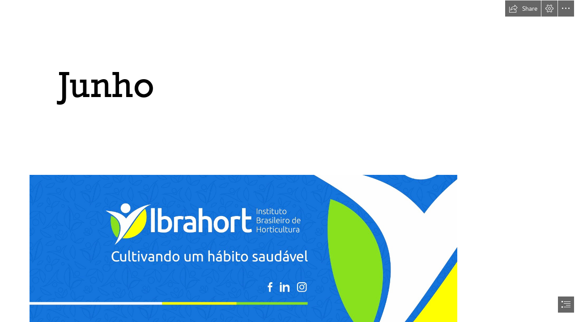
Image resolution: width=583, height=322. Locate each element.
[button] (523, 8)
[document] (291, 161)
